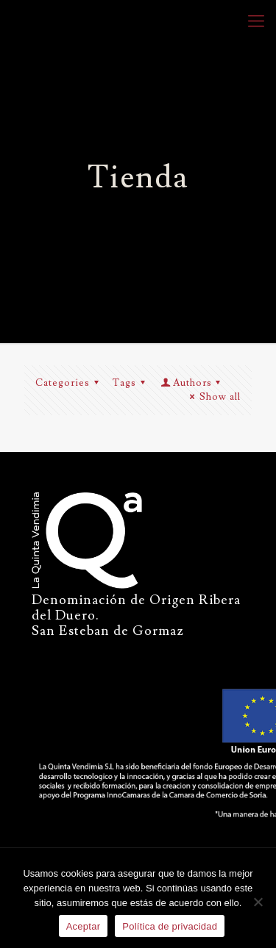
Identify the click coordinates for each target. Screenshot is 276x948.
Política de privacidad (169, 926)
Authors (191, 383)
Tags (131, 383)
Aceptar (83, 926)
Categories (69, 383)
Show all (213, 397)
